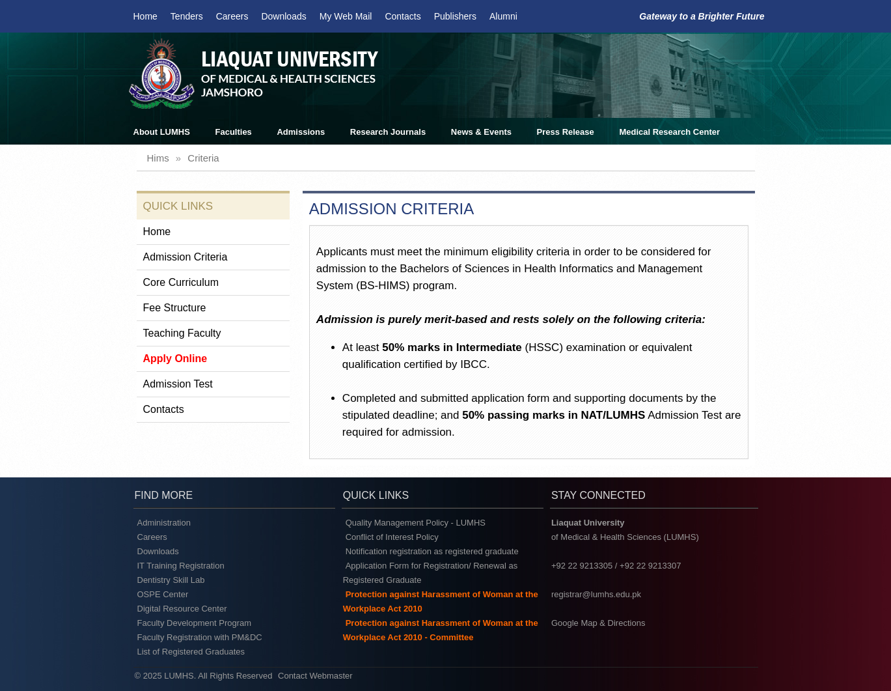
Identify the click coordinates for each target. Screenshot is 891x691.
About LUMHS (161, 132)
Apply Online (175, 358)
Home (145, 16)
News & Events (481, 132)
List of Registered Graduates (191, 651)
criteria (203, 157)
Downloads (283, 16)
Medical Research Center (669, 132)
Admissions (301, 132)
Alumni (503, 16)
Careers (232, 16)
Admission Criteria (185, 256)
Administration (164, 523)
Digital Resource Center (182, 608)
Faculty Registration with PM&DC (199, 637)
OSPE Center (163, 594)
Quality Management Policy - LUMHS (416, 523)
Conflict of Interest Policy (392, 537)
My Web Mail (346, 16)
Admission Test (178, 383)
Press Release (565, 132)
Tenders (187, 16)
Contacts (402, 16)
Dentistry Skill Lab (171, 580)
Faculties (233, 132)
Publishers (455, 16)
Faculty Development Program (194, 623)
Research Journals (388, 132)
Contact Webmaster (315, 676)
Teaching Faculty (182, 333)
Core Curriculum (181, 282)
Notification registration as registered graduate (432, 551)
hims (158, 157)
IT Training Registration (181, 566)
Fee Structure (174, 307)
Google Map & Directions (598, 623)
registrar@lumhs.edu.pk (596, 594)
